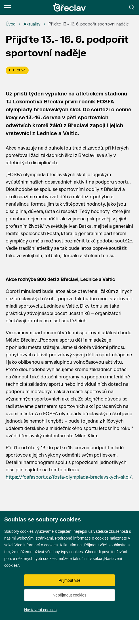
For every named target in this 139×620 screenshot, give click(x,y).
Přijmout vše (69, 580)
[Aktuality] (32, 24)
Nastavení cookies (40, 610)
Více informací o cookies (36, 545)
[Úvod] (11, 24)
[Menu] (7, 7)
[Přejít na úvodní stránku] (69, 7)
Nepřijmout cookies (69, 595)
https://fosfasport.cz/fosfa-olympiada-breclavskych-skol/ (69, 477)
